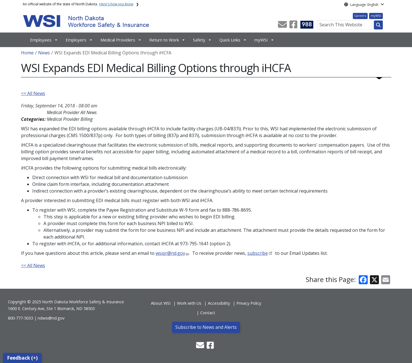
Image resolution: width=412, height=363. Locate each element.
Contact (207, 312)
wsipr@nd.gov (170, 253)
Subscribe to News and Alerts (206, 327)
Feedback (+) (22, 358)
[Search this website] (378, 24)
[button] (283, 26)
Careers (360, 15)
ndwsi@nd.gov (51, 318)
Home (27, 53)
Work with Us (189, 303)
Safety (199, 40)
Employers (76, 40)
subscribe (257, 253)
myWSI (376, 15)
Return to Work (164, 40)
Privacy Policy (248, 303)
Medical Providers (117, 40)
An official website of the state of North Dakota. (78, 4)
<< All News (33, 93)
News (44, 53)
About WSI (161, 303)
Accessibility (219, 303)
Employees (41, 40)
